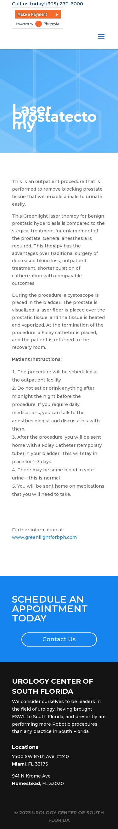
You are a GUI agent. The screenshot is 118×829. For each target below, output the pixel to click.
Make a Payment (32, 14)
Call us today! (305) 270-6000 (47, 4)
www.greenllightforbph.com (44, 537)
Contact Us (59, 639)
